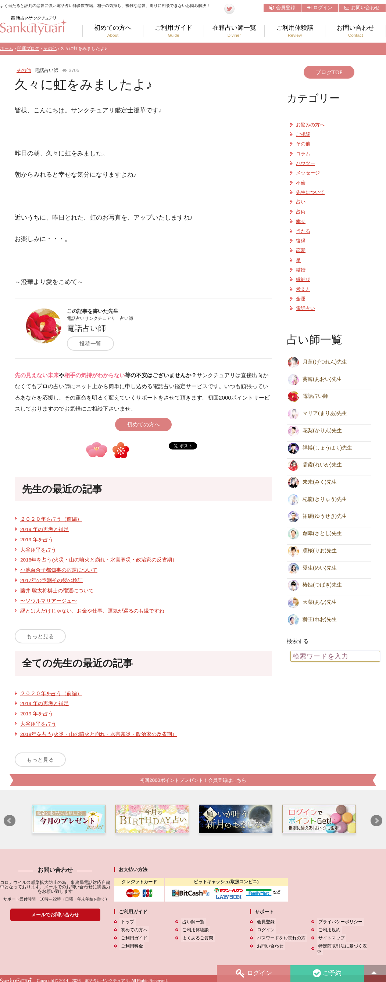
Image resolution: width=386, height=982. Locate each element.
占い (300, 202)
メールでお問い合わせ (55, 915)
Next (376, 821)
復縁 (300, 240)
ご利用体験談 (295, 31)
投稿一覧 (93, 343)
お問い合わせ (362, 7)
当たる (303, 231)
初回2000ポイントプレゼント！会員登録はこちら (193, 780)
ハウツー (305, 163)
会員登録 (282, 7)
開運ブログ (28, 48)
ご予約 (327, 973)
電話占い (305, 308)
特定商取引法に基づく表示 (343, 946)
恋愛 (300, 250)
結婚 (300, 269)
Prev (9, 821)
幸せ (300, 221)
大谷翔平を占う (38, 550)
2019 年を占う (36, 539)
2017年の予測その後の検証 (51, 580)
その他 (50, 48)
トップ (126, 922)
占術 (300, 211)
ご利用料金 (130, 946)
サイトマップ (330, 938)
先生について (310, 192)
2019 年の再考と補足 (44, 529)
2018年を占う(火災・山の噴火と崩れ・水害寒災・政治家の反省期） (98, 560)
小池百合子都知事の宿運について (58, 570)
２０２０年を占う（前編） (51, 519)
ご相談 (303, 134)
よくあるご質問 (196, 938)
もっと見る (40, 636)
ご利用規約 (328, 930)
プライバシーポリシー (339, 922)
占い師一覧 (192, 922)
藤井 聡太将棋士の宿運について (57, 590)
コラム (303, 153)
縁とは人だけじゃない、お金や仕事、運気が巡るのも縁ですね (92, 611)
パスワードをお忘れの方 (279, 938)
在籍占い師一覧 (234, 31)
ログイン (319, 7)
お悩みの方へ (310, 124)
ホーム (6, 48)
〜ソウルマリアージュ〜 (48, 601)
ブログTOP (328, 72)
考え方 (303, 289)
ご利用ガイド (173, 31)
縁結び (303, 279)
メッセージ (308, 173)
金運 (300, 299)
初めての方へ (113, 31)
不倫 (300, 182)
